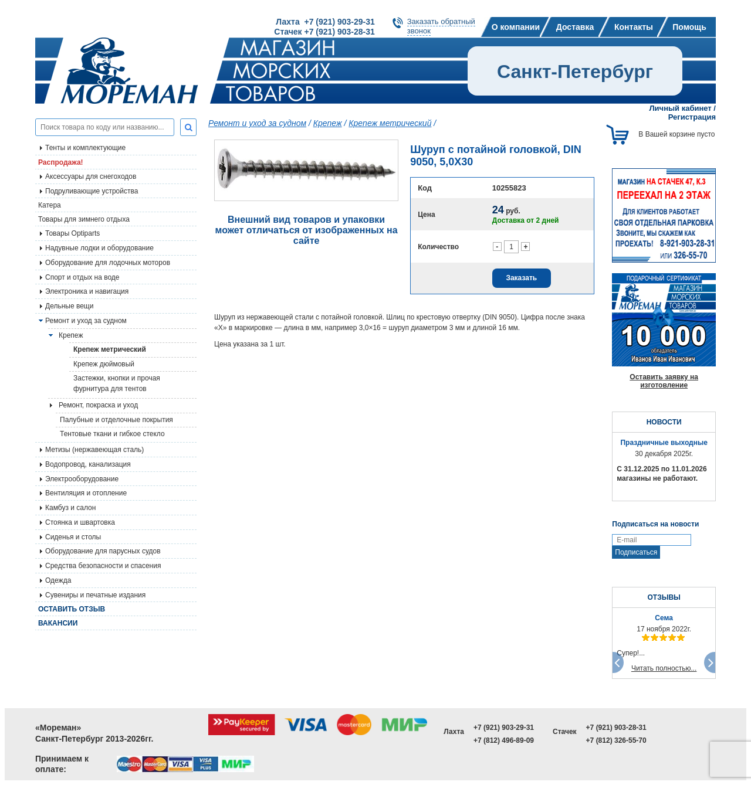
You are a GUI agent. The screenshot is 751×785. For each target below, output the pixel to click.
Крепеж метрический (109, 349)
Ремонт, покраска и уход (98, 405)
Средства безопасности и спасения (103, 566)
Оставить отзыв (71, 609)
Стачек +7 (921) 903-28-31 (324, 31)
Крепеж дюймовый (103, 364)
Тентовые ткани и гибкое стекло (112, 434)
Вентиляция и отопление (86, 493)
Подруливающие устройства (91, 191)
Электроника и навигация (86, 291)
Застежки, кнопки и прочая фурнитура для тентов (116, 383)
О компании (516, 27)
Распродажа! (60, 162)
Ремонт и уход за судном (86, 321)
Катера (49, 205)
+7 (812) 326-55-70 (616, 740)
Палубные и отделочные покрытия (116, 420)
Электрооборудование (82, 479)
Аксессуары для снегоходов (90, 176)
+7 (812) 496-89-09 (503, 740)
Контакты (633, 27)
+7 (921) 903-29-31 (503, 727)
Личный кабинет (680, 108)
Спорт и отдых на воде (82, 277)
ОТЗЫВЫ (663, 597)
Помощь (689, 27)
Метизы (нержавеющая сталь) (94, 450)
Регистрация (692, 117)
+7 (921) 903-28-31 (616, 727)
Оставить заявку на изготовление (664, 381)
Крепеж (327, 123)
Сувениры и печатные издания (95, 595)
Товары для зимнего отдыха (84, 219)
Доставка (575, 27)
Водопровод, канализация (88, 464)
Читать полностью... (664, 668)
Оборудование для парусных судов (103, 551)
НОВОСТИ (664, 422)
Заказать (521, 278)
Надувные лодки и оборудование (99, 248)
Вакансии (57, 623)
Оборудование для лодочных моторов (107, 263)
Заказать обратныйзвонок (441, 26)
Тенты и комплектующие (85, 148)
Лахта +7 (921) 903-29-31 (325, 21)
